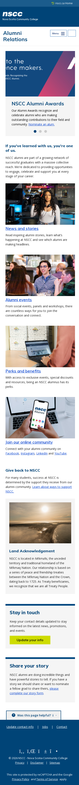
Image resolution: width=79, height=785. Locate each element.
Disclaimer (37, 763)
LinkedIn (42, 453)
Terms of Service (47, 779)
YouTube (60, 453)
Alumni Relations (15, 36)
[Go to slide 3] (45, 131)
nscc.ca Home (64, 3)
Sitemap (55, 763)
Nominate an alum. (41, 124)
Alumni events (18, 299)
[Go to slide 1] (35, 131)
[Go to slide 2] (40, 131)
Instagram (28, 453)
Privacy (19, 763)
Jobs (45, 727)
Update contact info (20, 727)
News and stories (22, 228)
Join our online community (29, 442)
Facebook (12, 453)
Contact (61, 727)
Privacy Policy (20, 779)
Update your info (30, 640)
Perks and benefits (23, 371)
